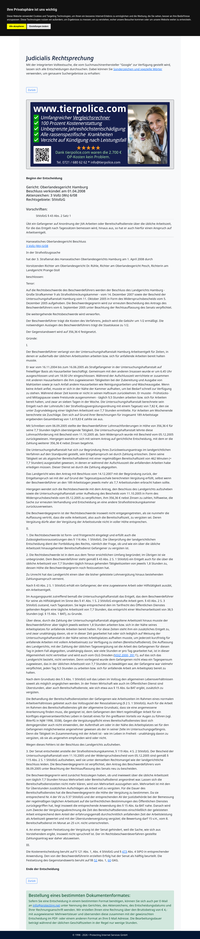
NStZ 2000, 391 (124, 655)
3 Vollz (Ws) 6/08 (37, 246)
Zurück (32, 90)
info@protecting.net (46, 905)
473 (124, 852)
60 (109, 860)
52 (95, 860)
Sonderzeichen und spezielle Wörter (137, 69)
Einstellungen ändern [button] (39, 26)
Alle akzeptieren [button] (16, 26)
